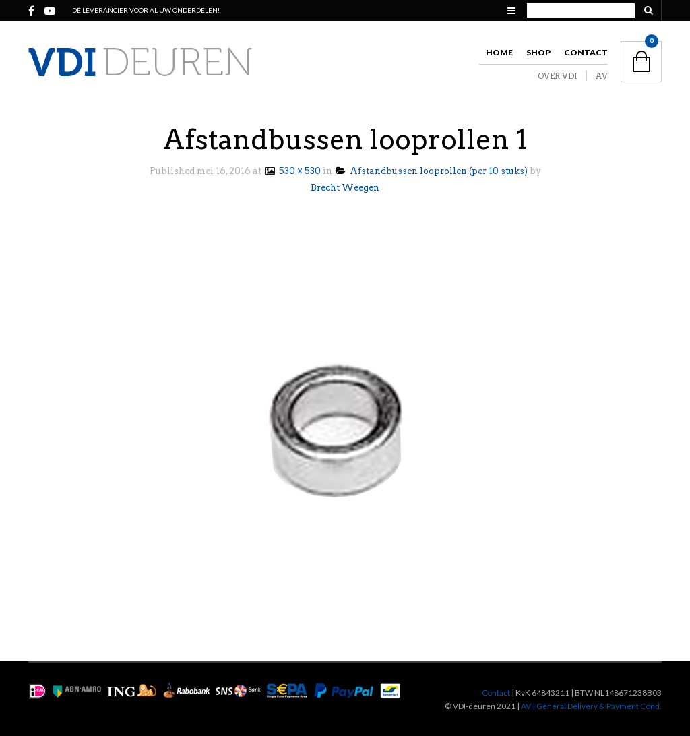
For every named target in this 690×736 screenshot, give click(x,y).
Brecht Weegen (345, 188)
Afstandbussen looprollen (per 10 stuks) (432, 171)
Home (499, 52)
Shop (538, 52)
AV (602, 76)
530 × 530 (292, 171)
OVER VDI (557, 76)
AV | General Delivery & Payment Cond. (591, 706)
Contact (586, 52)
